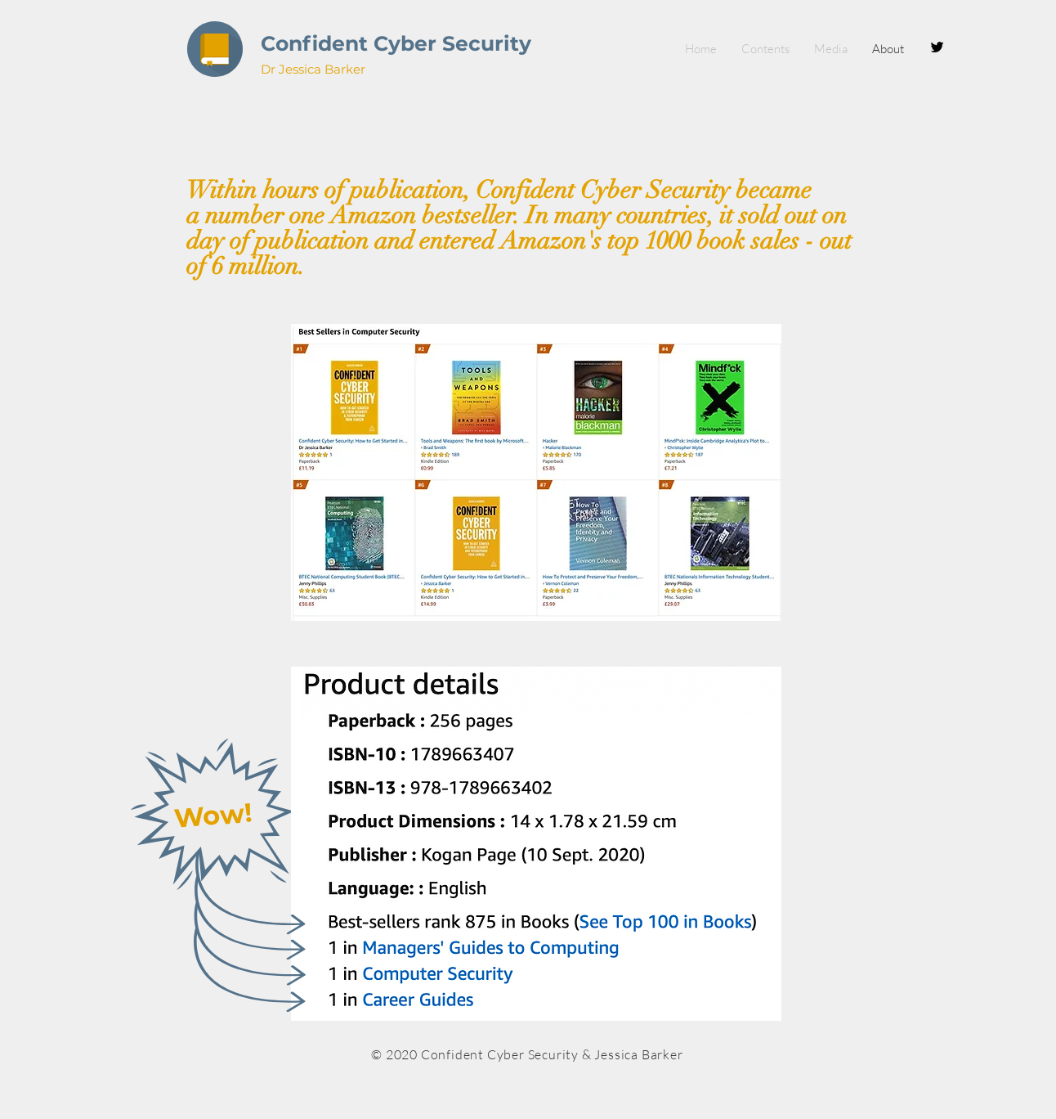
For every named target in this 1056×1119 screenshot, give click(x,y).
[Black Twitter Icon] (937, 47)
